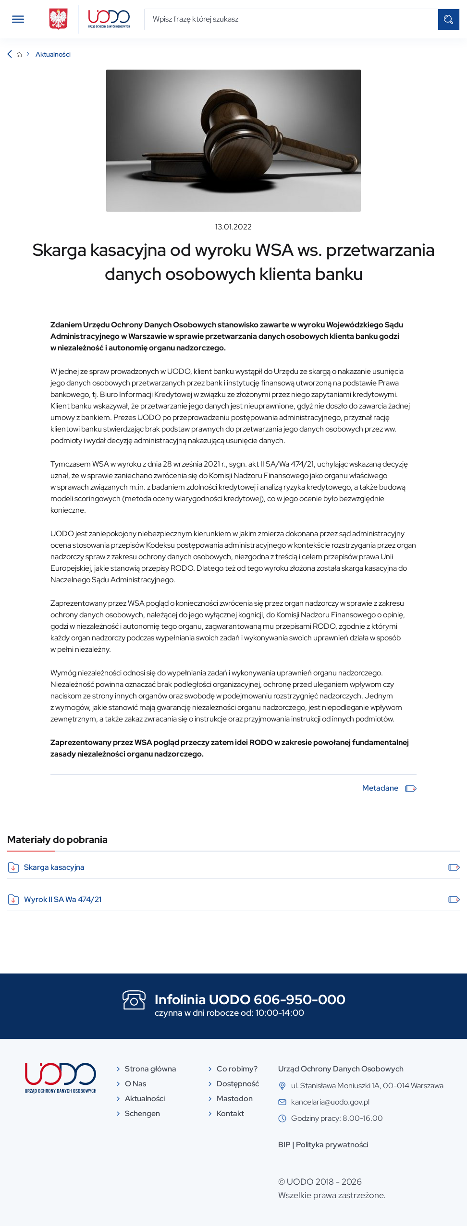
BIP (284, 1145)
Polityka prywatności (332, 1145)
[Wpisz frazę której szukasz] (291, 19)
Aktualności (53, 54)
